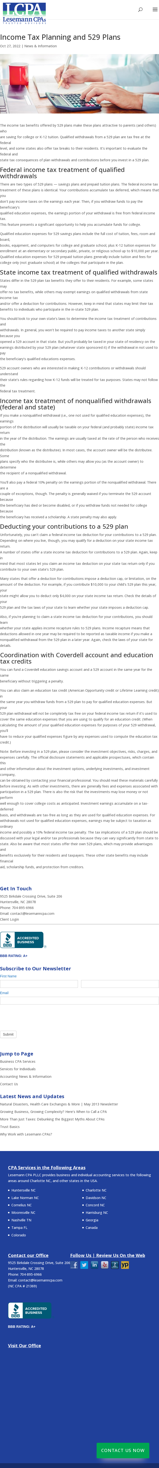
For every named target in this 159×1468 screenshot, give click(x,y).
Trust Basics (10, 1126)
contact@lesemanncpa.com (32, 913)
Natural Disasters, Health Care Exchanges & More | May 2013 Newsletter (59, 1104)
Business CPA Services (17, 1061)
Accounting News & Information (25, 1076)
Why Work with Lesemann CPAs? (26, 1134)
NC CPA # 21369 (22, 1286)
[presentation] (37, 1016)
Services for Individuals (18, 1069)
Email (5, 993)
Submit (8, 1034)
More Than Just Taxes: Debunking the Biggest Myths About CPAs (52, 1119)
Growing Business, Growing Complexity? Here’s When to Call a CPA (53, 1111)
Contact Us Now (122, 1450)
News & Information (40, 46)
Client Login (9, 919)
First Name (9, 976)
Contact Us (9, 1084)
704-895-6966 (23, 907)
